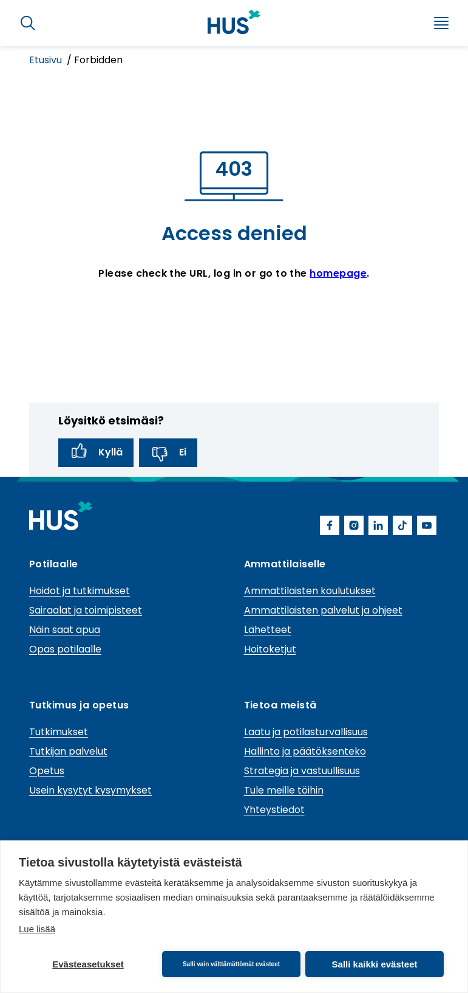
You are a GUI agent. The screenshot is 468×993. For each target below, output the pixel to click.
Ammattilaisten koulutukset (310, 591)
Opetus (46, 771)
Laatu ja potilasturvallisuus (306, 732)
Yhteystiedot (274, 810)
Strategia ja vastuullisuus (302, 771)
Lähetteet (267, 630)
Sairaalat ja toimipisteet (85, 610)
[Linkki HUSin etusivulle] (234, 22)
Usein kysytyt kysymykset (90, 790)
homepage (338, 273)
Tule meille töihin (284, 790)
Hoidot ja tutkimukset (79, 591)
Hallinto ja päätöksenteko (305, 751)
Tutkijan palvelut (68, 751)
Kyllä (96, 452)
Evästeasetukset (88, 964)
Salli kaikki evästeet (375, 964)
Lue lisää (37, 929)
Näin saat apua (64, 630)
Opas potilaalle (65, 649)
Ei (168, 452)
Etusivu (46, 60)
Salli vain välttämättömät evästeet (231, 964)
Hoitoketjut (270, 649)
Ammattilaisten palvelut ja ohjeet (323, 610)
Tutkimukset (58, 732)
